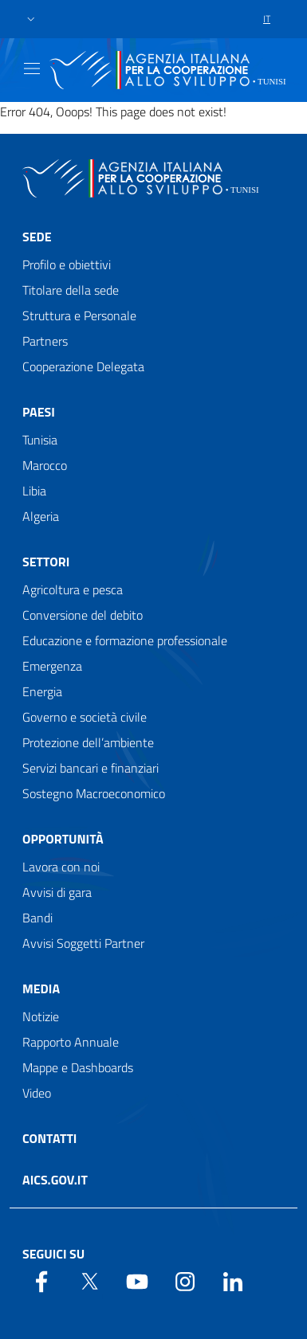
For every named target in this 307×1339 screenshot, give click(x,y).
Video (36, 1092)
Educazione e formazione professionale (124, 640)
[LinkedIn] (233, 1280)
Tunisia (39, 439)
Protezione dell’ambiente (88, 742)
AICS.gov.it (55, 1179)
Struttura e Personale (79, 315)
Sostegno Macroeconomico (93, 793)
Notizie (40, 1016)
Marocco (44, 465)
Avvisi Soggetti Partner (83, 943)
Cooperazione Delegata (83, 366)
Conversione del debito (82, 614)
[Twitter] (89, 1280)
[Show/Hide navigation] (31, 68)
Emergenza (52, 665)
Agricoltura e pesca (72, 589)
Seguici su (53, 1253)
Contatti (49, 1138)
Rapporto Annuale (70, 1041)
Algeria (40, 516)
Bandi (37, 917)
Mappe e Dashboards (77, 1067)
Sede (37, 236)
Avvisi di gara (57, 892)
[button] (31, 19)
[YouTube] (137, 1280)
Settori (45, 561)
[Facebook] (41, 1280)
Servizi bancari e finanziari (90, 767)
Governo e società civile (84, 716)
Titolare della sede (70, 290)
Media (41, 988)
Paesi (38, 411)
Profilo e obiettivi (66, 264)
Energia (42, 691)
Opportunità (63, 838)
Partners (45, 340)
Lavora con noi (61, 866)
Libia (34, 490)
